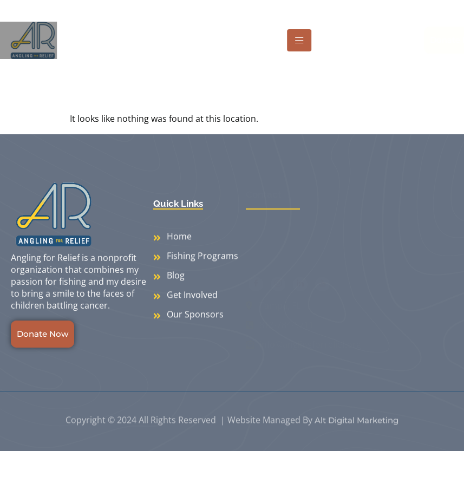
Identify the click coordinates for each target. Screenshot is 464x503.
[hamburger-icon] (308, 40)
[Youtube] (322, 289)
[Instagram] (278, 289)
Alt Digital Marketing (356, 429)
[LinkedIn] (300, 289)
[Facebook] (256, 289)
